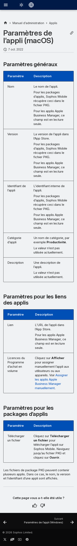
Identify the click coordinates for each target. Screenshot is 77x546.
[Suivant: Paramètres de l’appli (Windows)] (48, 522)
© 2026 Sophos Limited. (17, 532)
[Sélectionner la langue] (31, 5)
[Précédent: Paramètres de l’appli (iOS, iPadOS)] (5, 522)
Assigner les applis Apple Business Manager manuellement (51, 381)
